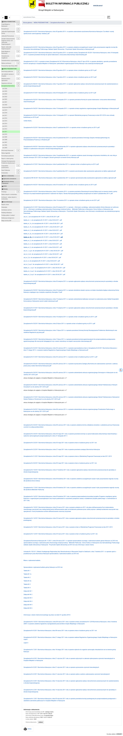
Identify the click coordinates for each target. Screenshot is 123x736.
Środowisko (4, 173)
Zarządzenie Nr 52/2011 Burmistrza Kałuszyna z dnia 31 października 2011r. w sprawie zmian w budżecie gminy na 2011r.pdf (62, 127)
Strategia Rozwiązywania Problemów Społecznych (8, 162)
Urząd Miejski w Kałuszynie (5, 25)
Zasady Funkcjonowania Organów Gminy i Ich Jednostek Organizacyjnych (8, 41)
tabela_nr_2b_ (28, 237)
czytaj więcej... (28, 121)
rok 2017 (4, 115)
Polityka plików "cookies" (8, 215)
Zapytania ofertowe (6, 83)
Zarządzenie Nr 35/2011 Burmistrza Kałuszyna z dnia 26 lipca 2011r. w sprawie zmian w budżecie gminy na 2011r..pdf (59, 323)
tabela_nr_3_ (27, 240)
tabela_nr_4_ (27, 244)
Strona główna (27, 22)
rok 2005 (4, 147)
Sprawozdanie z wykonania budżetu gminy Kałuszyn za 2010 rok (43, 567)
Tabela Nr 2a (27, 581)
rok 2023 (4, 96)
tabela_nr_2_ (27, 230)
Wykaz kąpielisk (5, 153)
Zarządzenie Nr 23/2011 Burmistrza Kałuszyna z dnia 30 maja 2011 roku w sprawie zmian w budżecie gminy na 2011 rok (60, 442)
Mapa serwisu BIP (6, 220)
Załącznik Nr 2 (28, 594)
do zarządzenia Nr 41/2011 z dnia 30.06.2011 (45, 220)
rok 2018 (4, 113)
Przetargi (3, 192)
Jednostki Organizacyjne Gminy (8, 32)
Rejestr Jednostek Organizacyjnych (6, 48)
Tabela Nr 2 (27, 577)
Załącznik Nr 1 (28, 591)
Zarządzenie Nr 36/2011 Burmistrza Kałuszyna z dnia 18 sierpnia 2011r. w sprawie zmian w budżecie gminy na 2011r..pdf (60, 317)
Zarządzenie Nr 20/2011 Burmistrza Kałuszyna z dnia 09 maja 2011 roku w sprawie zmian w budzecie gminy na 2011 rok (60, 463)
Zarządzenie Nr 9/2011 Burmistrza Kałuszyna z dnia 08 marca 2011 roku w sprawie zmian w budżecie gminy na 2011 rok (60, 630)
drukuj (27, 729)
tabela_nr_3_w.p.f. (29, 274)
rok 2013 (4, 126)
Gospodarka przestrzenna (5, 166)
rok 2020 (4, 105)
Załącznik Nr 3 (28, 598)
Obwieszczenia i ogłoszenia (5, 79)
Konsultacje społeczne (7, 156)
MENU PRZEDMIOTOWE (41, 22)
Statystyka (4, 207)
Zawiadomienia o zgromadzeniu (10, 60)
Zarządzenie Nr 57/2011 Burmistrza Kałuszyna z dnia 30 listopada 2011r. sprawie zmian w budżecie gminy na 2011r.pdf (60, 93)
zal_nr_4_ (26, 261)
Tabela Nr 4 (27, 587)
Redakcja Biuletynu (6, 212)
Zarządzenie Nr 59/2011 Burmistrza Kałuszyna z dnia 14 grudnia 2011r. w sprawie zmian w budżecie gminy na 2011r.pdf (60, 77)
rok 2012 (4, 129)
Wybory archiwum (6, 63)
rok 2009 (4, 137)
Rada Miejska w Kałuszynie (5, 52)
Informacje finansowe (7, 150)
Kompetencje (5, 29)
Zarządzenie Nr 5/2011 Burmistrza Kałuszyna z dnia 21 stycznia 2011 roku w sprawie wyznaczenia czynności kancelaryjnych (61, 667)
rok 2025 (4, 91)
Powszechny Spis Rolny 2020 (9, 66)
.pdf (60, 220)
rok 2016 (4, 118)
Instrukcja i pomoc (6, 210)
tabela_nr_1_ (27, 220)
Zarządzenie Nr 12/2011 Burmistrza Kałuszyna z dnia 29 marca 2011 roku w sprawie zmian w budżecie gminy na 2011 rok (60, 534)
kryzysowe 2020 (6, 107)
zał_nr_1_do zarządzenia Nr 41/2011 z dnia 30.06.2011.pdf (41, 216)
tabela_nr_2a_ (28, 233)
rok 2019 (4, 110)
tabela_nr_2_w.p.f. (29, 271)
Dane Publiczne (5, 170)
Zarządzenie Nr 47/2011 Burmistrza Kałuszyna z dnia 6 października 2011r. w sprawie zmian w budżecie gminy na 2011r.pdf (61, 164)
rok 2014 (4, 123)
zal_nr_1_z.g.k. (28, 251)
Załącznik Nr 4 (28, 601)
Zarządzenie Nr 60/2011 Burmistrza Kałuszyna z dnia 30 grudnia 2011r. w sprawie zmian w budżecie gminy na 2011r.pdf (60, 70)
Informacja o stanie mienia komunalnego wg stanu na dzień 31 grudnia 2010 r (47, 615)
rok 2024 (4, 94)
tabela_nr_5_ (27, 247)
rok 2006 (4, 145)
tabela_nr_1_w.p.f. (29, 268)
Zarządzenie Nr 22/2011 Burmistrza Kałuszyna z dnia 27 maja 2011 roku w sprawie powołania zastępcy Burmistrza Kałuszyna (62, 449)
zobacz (41, 722)
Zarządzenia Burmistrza (7, 86)
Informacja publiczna (7, 71)
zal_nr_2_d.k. (28, 254)
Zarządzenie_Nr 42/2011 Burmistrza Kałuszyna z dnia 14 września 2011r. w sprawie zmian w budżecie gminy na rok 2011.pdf (61, 200)
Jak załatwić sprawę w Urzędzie (7, 75)
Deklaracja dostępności (7, 218)
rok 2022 (4, 99)
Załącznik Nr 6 (28, 608)
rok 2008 (4, 139)
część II (26, 643)
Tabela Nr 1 (27, 570)
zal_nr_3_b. (27, 257)
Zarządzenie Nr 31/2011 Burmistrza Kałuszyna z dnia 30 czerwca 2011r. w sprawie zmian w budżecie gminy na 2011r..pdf (60, 357)
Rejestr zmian (5, 204)
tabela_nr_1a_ (28, 223)
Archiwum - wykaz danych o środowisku (9, 198)
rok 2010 (4, 134)
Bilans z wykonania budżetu (32, 560)
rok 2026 (4, 88)
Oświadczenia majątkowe (5, 57)
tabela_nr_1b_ (28, 227)
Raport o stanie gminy (7, 158)
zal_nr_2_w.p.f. (28, 264)
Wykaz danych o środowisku (9, 194)
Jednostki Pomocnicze (7, 36)
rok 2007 (4, 142)
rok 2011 (4, 131)
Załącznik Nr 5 (28, 604)
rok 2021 (4, 102)
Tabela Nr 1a (27, 574)
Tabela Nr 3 (27, 584)
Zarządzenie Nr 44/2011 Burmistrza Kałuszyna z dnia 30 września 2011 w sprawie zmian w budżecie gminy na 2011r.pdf (60, 184)
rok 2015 (4, 121)
